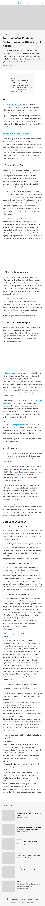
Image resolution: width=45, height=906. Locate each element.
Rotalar (5, 34)
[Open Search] (41, 2)
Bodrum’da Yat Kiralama (20, 80)
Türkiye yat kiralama (16, 104)
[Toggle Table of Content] (31, 75)
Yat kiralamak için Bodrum (12, 634)
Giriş (13, 78)
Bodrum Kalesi (20, 475)
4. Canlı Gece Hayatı (21, 90)
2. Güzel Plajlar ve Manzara (23, 85)
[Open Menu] (3, 2)
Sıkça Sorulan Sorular (19, 92)
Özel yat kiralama (9, 373)
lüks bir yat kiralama (18, 425)
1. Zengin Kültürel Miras (22, 83)
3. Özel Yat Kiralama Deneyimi (24, 87)
